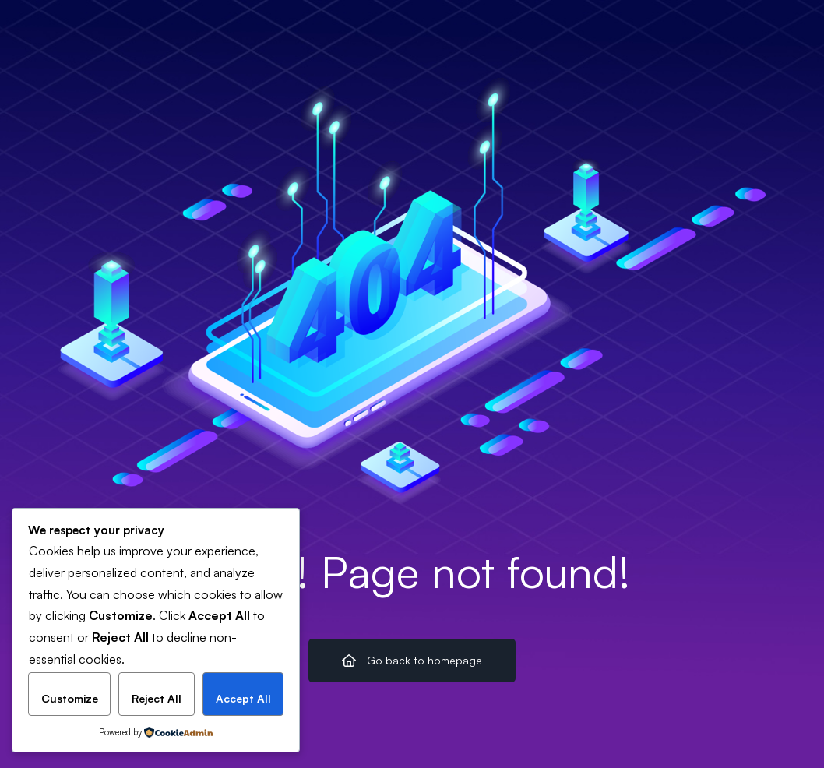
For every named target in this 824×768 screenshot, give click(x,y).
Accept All (243, 698)
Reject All (156, 698)
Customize (69, 698)
